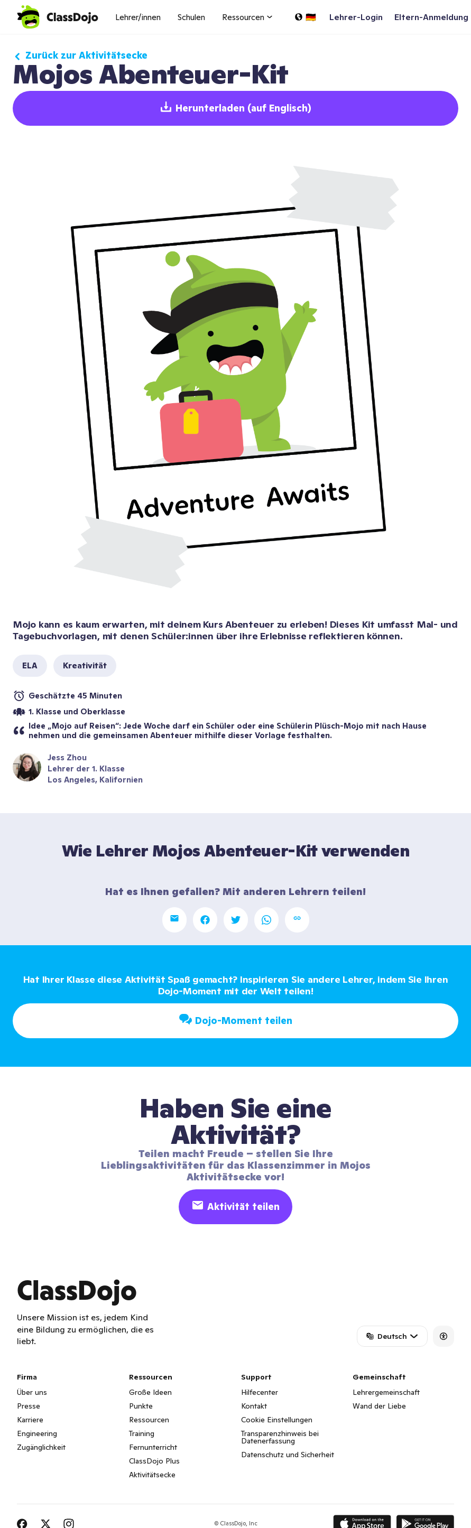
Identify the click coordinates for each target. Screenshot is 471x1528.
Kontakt (254, 1406)
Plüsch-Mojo (339, 726)
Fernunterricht (153, 1447)
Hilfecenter (259, 1392)
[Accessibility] (443, 1336)
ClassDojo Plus (154, 1461)
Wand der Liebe (379, 1406)
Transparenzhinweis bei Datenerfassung (280, 1437)
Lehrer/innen (138, 17)
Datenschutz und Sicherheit (287, 1454)
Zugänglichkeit (41, 1447)
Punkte (141, 1406)
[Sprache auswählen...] (305, 17)
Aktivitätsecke (152, 1474)
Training (141, 1433)
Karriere (30, 1419)
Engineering (37, 1433)
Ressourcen (149, 1419)
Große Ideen (150, 1392)
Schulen (191, 17)
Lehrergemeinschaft (386, 1392)
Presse (28, 1406)
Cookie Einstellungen (276, 1419)
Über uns (32, 1392)
